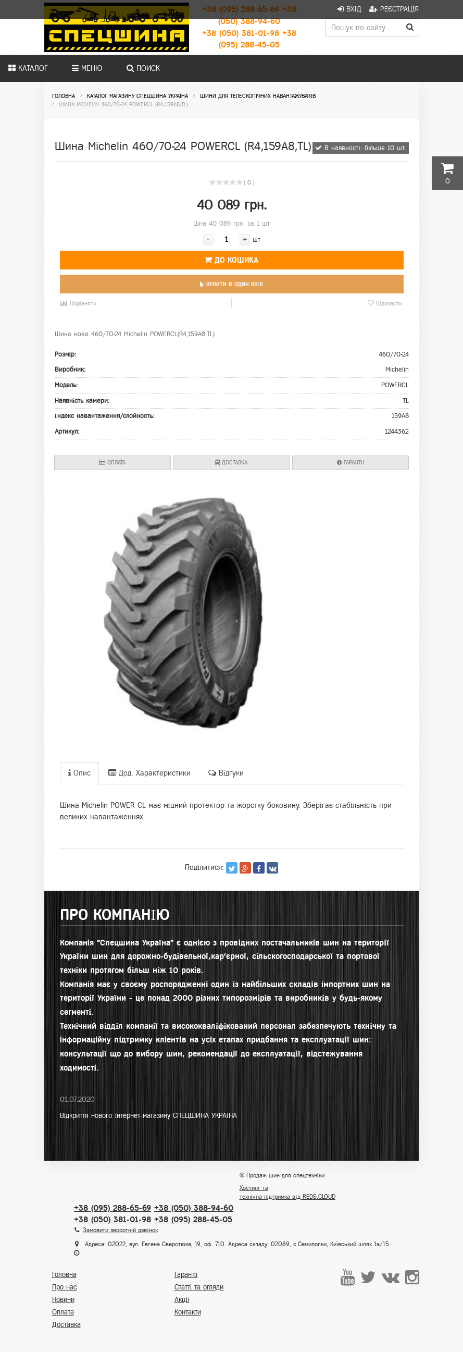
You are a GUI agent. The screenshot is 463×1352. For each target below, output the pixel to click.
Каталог (27, 68)
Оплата (112, 462)
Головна (64, 1275)
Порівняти (78, 304)
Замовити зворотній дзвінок (120, 1230)
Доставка (231, 462)
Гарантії (351, 462)
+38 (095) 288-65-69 (112, 1207)
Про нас (64, 1287)
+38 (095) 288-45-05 (193, 1219)
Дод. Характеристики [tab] (149, 773)
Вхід (349, 9)
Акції (182, 1300)
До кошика (231, 260)
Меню (87, 68)
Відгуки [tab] (226, 773)
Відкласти (385, 304)
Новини (63, 1300)
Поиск (143, 68)
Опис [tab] (79, 773)
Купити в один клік (231, 284)
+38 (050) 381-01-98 (240, 33)
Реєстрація (394, 9)
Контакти (187, 1312)
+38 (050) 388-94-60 (193, 1207)
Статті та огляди (199, 1287)
